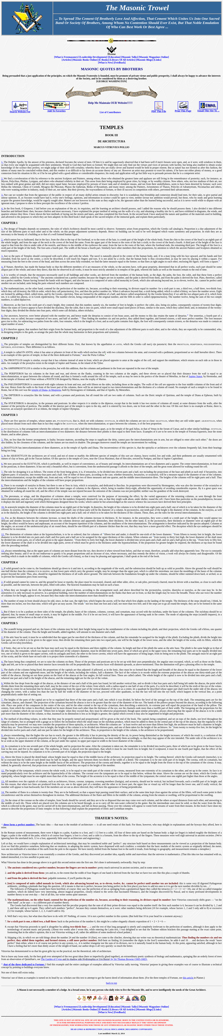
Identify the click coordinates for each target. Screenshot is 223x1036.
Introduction (12, 156)
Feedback (120, 62)
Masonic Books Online (85, 59)
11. (3, 518)
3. (2, 195)
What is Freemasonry (66, 57)
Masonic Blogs (144, 59)
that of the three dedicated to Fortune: (23, 964)
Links (157, 59)
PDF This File (158, 111)
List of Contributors (110, 112)
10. (3, 507)
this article (188, 977)
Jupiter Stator (195, 376)
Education (114, 57)
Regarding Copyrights (139, 1029)
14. (3, 792)
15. (3, 800)
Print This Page (183, 111)
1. (2, 162)
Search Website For (20, 111)
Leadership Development (93, 57)
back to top (111, 983)
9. (2, 329)
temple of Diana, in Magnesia (46, 390)
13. (3, 550)
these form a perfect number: (18, 824)
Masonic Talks (129, 57)
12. (3, 534)
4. (2, 208)
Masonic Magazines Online (153, 57)
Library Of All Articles (122, 59)
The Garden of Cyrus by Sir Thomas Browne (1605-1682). (94, 959)
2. (2, 178)
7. (2, 305)
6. (2, 288)
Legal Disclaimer (114, 1029)
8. (2, 315)
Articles (67, 59)
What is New (105, 62)
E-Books (103, 59)
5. (2, 275)
